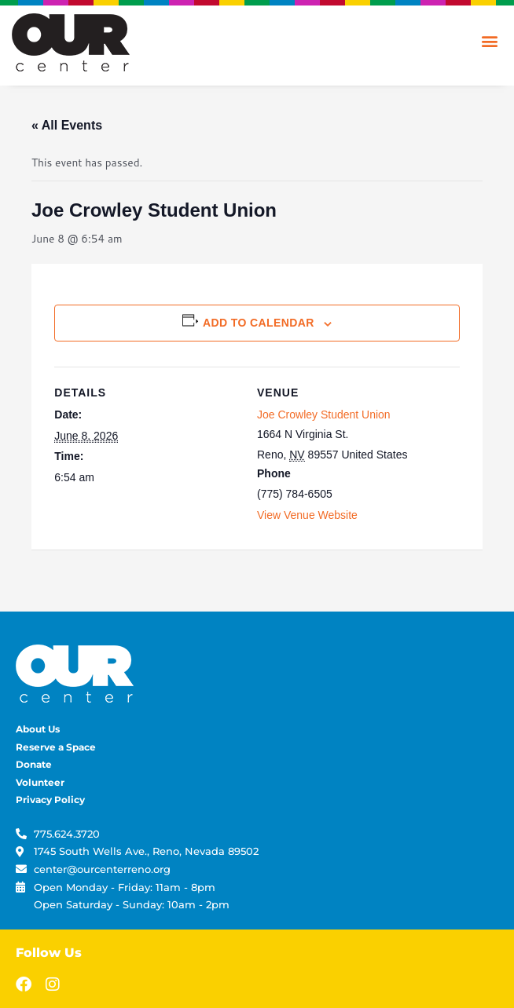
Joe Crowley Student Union (324, 414)
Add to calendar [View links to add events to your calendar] (258, 322)
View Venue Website (307, 515)
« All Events (66, 125)
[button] (489, 40)
